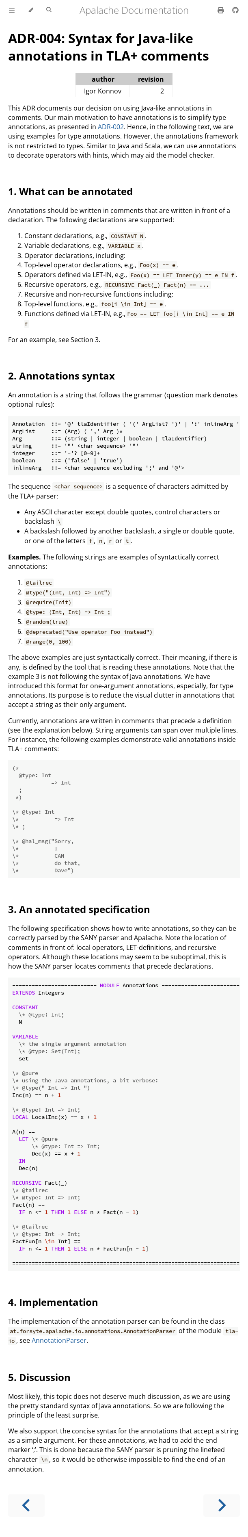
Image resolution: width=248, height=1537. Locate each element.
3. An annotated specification (79, 909)
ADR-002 (111, 126)
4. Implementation (53, 1302)
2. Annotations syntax (61, 375)
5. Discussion (39, 1377)
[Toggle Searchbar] (49, 10)
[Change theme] (31, 10)
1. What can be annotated (70, 191)
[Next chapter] (221, 1505)
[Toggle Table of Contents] (12, 10)
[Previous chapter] (26, 1505)
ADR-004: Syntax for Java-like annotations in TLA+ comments (108, 46)
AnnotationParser (59, 1340)
